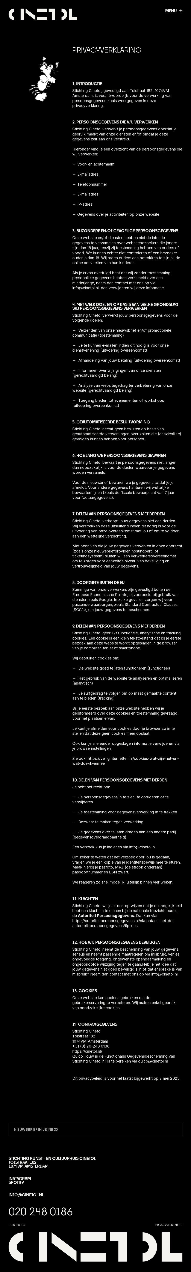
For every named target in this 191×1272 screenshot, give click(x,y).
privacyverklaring (168, 1225)
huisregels (17, 1225)
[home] (43, 14)
